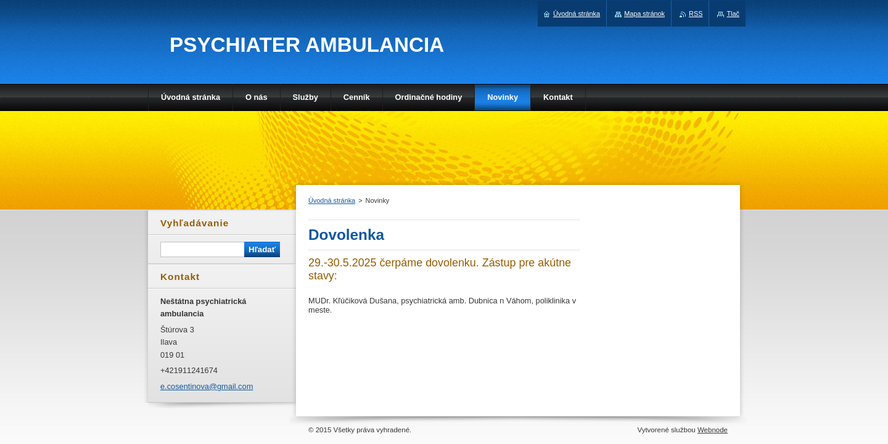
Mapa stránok (644, 13)
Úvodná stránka (331, 200)
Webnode (712, 430)
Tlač (732, 13)
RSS (695, 13)
